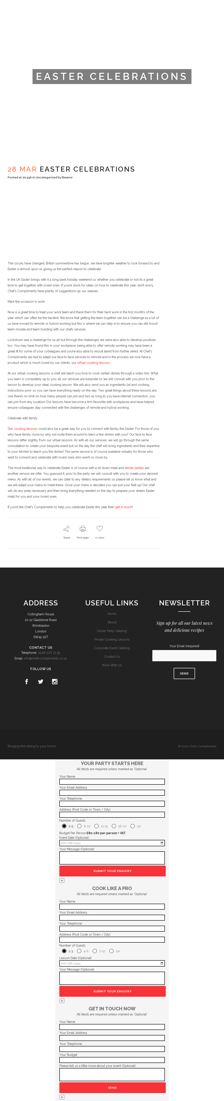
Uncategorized (46, 177)
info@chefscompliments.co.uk (45, 658)
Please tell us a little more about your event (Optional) (97, 1066)
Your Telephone (70, 798)
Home (111, 614)
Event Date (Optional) (74, 837)
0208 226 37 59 (49, 652)
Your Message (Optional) (76, 849)
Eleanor (67, 177)
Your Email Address (73, 787)
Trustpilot (167, 7)
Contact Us (112, 656)
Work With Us (112, 665)
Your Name (67, 776)
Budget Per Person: (92, 833)
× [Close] (62, 880)
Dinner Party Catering (112, 631)
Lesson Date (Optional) (75, 958)
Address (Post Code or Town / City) (84, 809)
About (112, 622)
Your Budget (68, 1055)
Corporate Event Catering (112, 648)
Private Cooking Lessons (112, 639)
